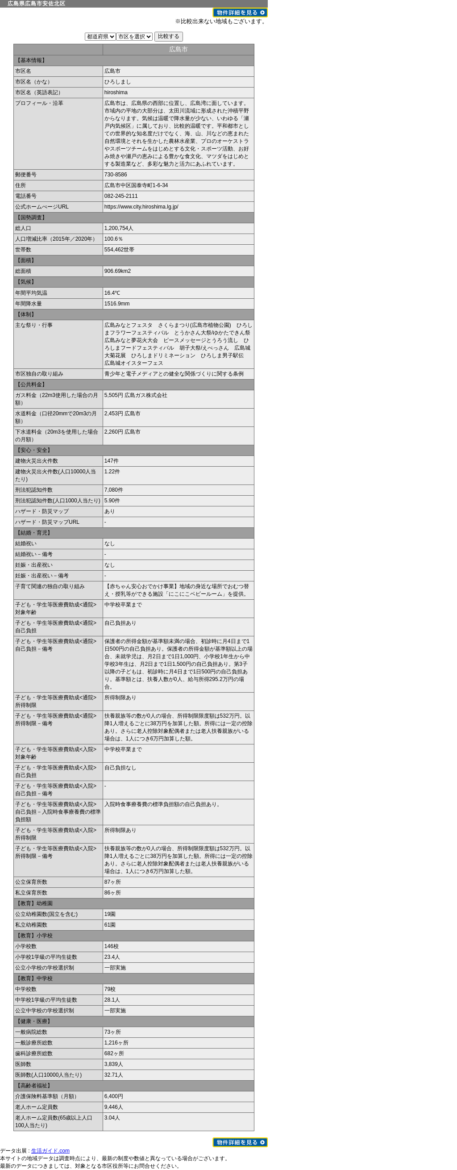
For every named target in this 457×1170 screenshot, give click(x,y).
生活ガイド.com (50, 1151)
